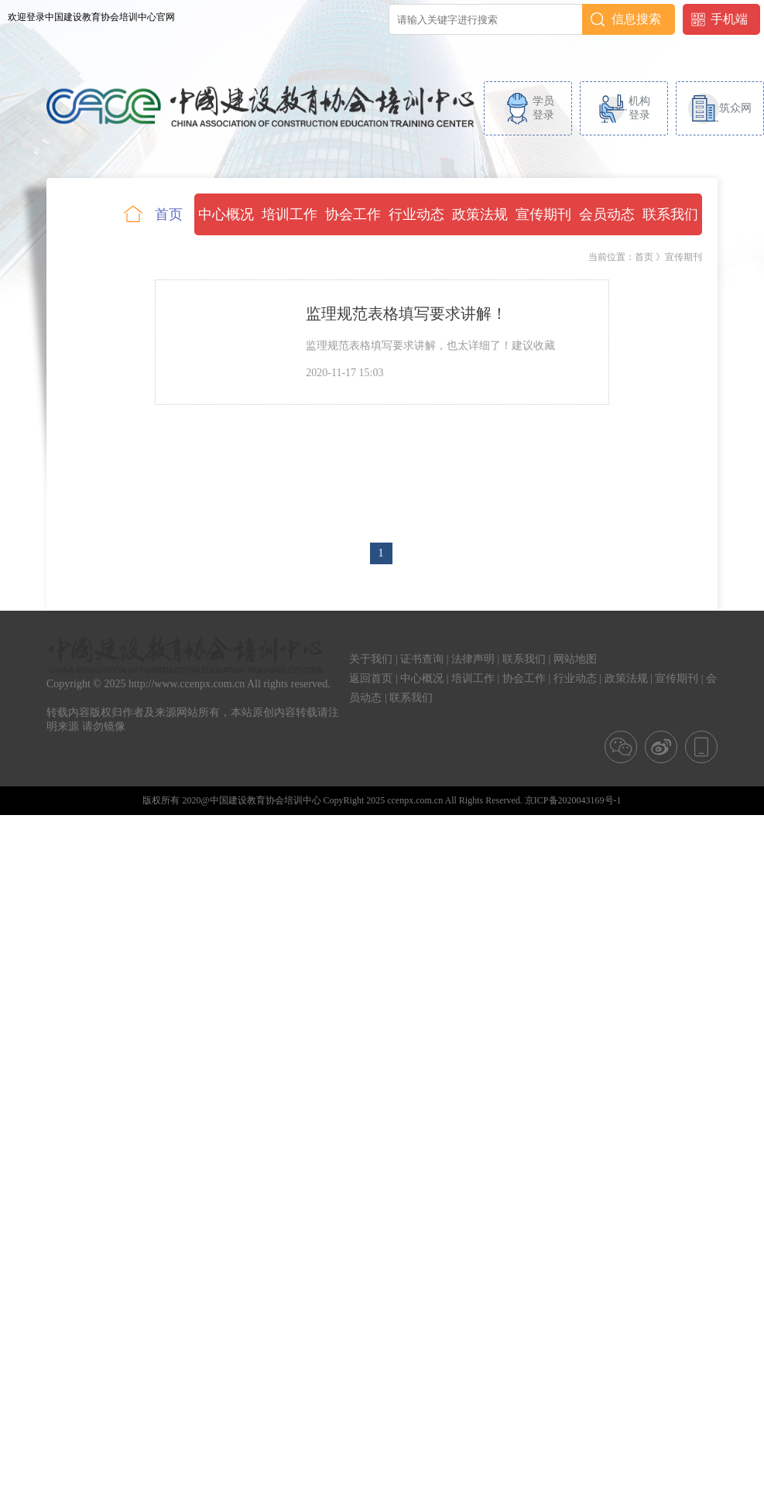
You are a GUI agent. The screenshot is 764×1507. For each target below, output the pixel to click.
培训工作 (473, 678)
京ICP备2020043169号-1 (573, 800)
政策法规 (626, 678)
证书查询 (422, 659)
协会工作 (524, 678)
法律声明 (473, 659)
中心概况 (422, 678)
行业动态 (575, 678)
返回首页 (370, 678)
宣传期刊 (676, 678)
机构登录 (639, 108)
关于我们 (370, 659)
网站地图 (575, 659)
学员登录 (543, 108)
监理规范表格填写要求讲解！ (406, 313)
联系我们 (524, 659)
